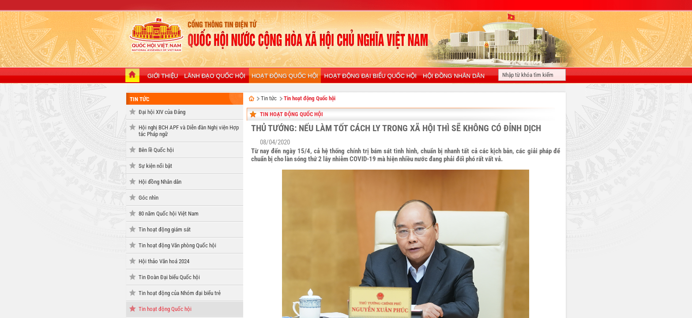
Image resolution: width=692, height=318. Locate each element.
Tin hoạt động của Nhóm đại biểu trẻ (180, 293)
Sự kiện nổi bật (155, 166)
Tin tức (139, 99)
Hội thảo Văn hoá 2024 (164, 261)
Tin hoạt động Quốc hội (165, 309)
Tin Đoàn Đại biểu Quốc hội (169, 277)
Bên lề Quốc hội (156, 150)
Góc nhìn (148, 197)
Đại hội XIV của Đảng (162, 112)
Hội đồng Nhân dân (160, 181)
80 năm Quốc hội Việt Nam (169, 213)
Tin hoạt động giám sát (165, 229)
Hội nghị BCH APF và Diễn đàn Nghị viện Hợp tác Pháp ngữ (189, 130)
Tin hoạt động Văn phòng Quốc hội (177, 245)
